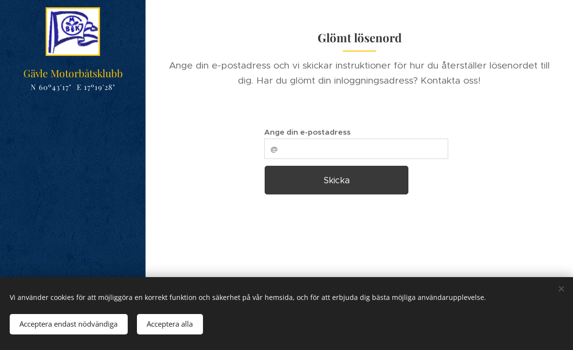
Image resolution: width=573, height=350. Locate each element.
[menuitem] (73, 163)
